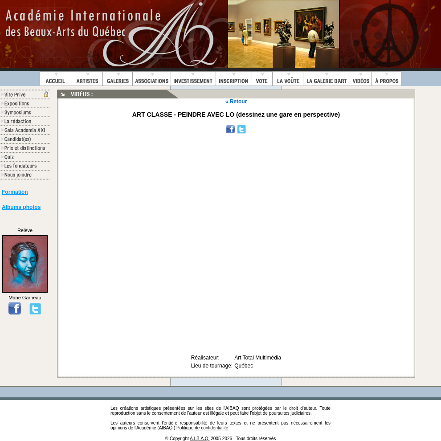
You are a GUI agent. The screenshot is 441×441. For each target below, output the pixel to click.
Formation (15, 192)
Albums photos (21, 207)
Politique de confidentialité (202, 427)
